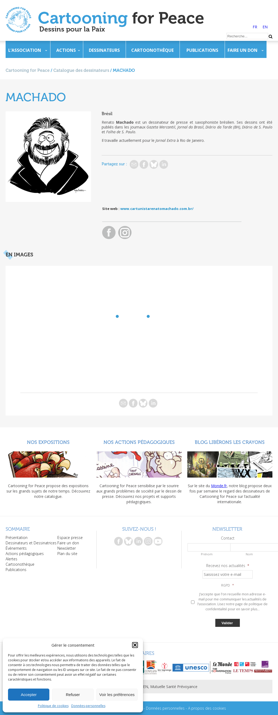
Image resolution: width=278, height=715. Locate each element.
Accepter (29, 694)
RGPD (227, 585)
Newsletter (66, 548)
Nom (249, 554)
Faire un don (242, 50)
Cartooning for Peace (28, 70)
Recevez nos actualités (227, 565)
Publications (202, 50)
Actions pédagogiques (25, 553)
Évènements (16, 548)
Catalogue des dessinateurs (81, 70)
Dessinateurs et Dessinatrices (31, 542)
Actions (66, 50)
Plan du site (67, 553)
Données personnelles (88, 706)
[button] (135, 645)
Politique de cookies (53, 706)
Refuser (73, 694)
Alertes (11, 558)
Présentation (16, 537)
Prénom (207, 554)
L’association (24, 50)
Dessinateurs (104, 50)
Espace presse (70, 537)
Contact (228, 538)
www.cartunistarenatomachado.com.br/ (156, 208)
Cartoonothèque (152, 50)
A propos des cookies (207, 708)
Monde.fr (219, 485)
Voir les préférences (117, 694)
